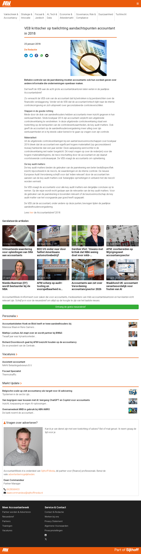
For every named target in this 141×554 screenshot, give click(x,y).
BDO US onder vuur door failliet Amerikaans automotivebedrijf (51, 252)
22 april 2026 (78, 244)
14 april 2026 (44, 277)
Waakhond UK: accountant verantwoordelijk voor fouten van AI (122, 286)
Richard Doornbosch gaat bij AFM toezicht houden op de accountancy (39, 342)
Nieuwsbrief (8, 516)
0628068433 (13, 489)
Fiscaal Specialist (11, 371)
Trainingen (7, 526)
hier (31, 212)
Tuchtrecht (121, 14)
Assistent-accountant (13, 362)
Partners (6, 521)
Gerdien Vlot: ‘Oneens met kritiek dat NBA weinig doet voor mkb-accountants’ (87, 252)
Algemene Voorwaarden (56, 526)
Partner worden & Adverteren (16, 512)
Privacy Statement (54, 521)
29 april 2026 (44, 244)
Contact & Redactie (54, 512)
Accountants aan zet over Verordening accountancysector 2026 (87, 286)
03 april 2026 (113, 277)
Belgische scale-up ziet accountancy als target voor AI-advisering (37, 391)
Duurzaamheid (106, 14)
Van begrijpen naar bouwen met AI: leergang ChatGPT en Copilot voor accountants (46, 400)
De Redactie (30, 49)
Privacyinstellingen (54, 530)
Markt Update (11, 383)
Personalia (9, 316)
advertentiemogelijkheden (21, 474)
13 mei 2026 (9, 244)
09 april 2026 (78, 277)
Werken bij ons (52, 516)
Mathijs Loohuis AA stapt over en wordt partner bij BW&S (32, 333)
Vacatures (8, 354)
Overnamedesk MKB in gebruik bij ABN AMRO (26, 409)
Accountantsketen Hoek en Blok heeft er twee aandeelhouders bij (36, 323)
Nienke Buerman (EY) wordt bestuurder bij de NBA (16, 286)
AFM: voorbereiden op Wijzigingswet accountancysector (119, 252)
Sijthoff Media (48, 471)
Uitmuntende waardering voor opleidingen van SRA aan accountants (17, 252)
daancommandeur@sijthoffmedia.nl (25, 492)
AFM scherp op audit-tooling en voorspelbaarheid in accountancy (50, 286)
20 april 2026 (113, 244)
